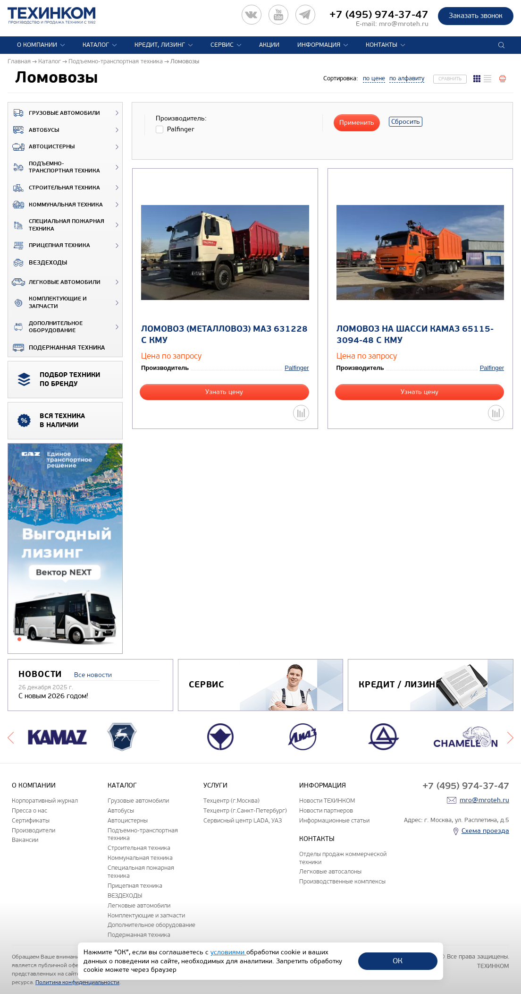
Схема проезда (485, 831)
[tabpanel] (65, 549)
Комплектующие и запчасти (47, 302)
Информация (318, 45)
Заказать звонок (476, 15)
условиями (228, 952)
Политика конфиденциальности (77, 982)
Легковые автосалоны (330, 871)
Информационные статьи (334, 820)
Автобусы (33, 130)
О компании (37, 45)
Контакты (381, 45)
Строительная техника (54, 188)
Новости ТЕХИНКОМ (327, 800)
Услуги (215, 785)
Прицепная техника (49, 245)
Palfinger (297, 367)
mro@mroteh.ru (404, 24)
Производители (33, 830)
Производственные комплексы (342, 881)
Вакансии (25, 839)
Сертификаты (31, 820)
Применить (356, 123)
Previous (11, 737)
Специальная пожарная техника (56, 225)
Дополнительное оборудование (45, 327)
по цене (374, 78)
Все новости (93, 675)
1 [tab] (19, 639)
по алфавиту (406, 78)
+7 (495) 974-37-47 (379, 14)
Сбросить (405, 122)
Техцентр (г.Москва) (231, 800)
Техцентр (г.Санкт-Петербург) (245, 810)
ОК (398, 960)
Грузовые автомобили (54, 113)
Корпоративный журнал (45, 800)
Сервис (222, 45)
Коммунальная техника (55, 204)
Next (510, 737)
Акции (269, 45)
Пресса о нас (29, 810)
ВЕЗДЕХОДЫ (37, 262)
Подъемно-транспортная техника (54, 167)
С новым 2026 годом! (53, 696)
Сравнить (450, 79)
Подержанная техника (56, 347)
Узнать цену (224, 392)
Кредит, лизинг (159, 45)
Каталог (96, 45)
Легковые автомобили (54, 282)
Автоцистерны (41, 147)
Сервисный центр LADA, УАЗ (242, 820)
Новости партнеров (326, 810)
